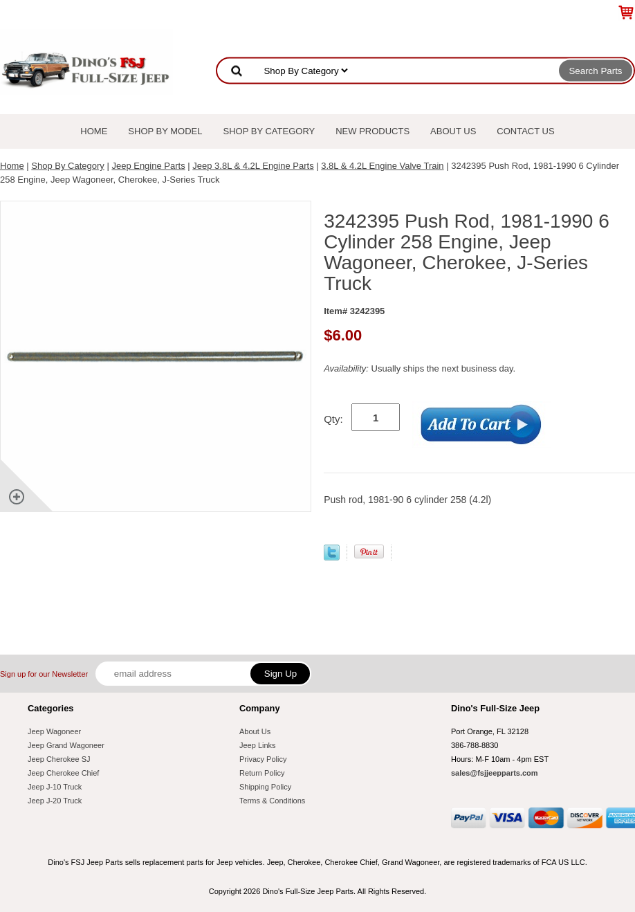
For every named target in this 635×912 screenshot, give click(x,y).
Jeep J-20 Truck (55, 800)
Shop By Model (165, 131)
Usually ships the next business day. (419, 368)
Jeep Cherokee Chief (63, 773)
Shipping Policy (265, 787)
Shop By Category (269, 131)
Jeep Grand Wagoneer (66, 745)
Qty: (333, 419)
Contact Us (525, 131)
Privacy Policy (262, 759)
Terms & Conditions (272, 800)
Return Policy (261, 773)
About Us (453, 131)
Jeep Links (257, 745)
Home (93, 131)
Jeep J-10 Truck (55, 787)
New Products (372, 131)
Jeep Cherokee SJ (59, 759)
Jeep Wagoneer (54, 731)
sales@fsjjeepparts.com (494, 773)
